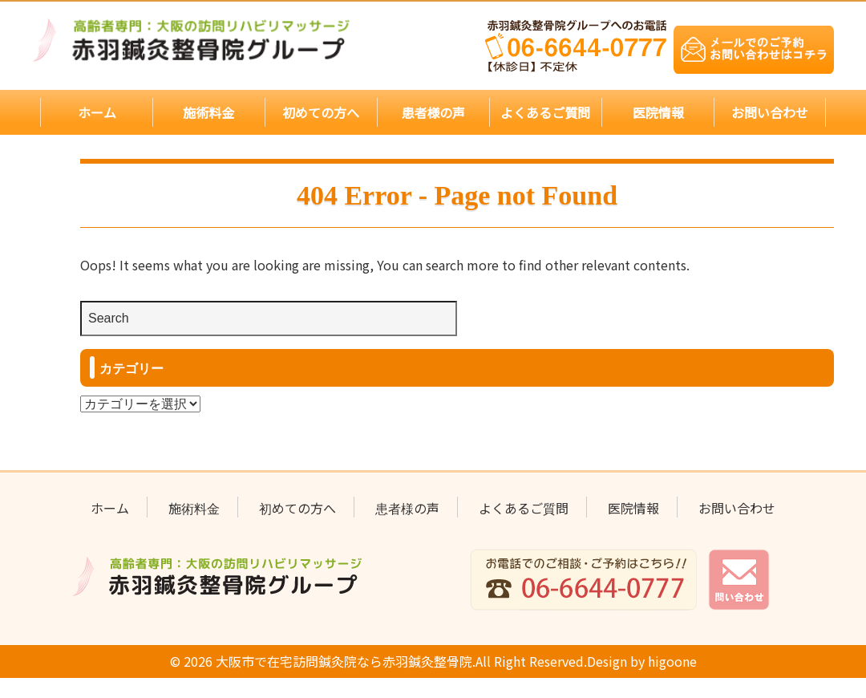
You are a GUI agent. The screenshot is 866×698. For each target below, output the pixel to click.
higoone (663, 661)
